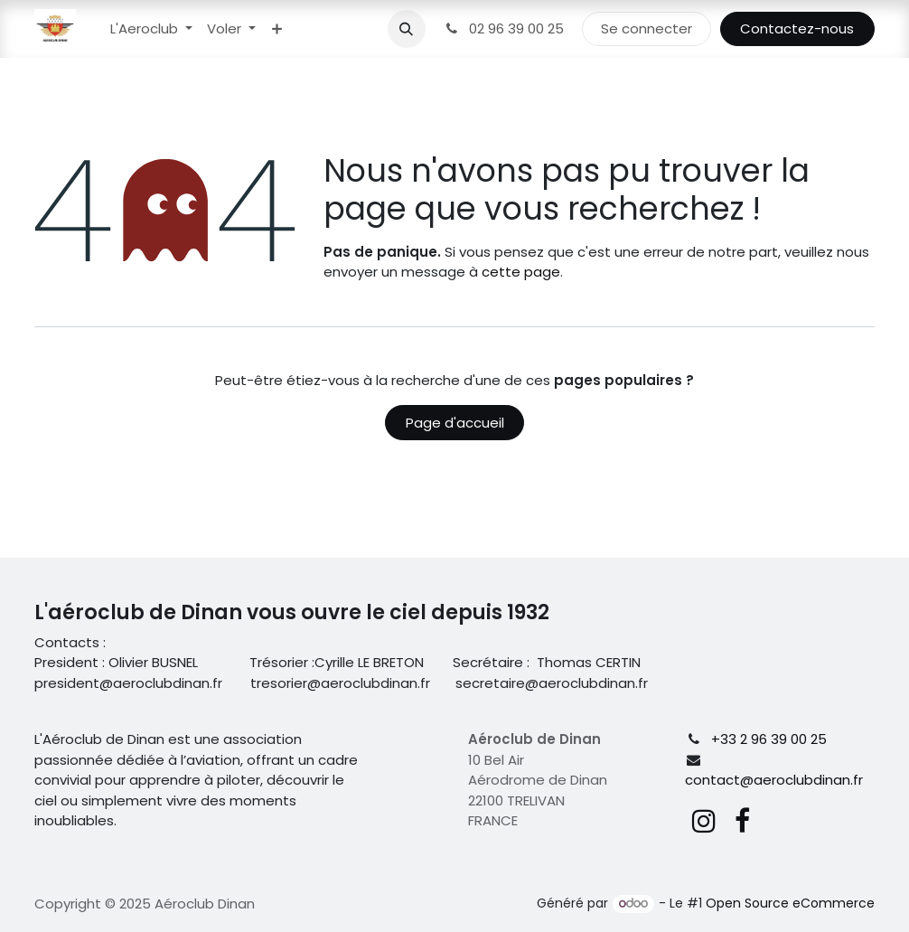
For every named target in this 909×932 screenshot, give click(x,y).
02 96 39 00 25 (504, 28)
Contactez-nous (797, 28)
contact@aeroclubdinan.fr (774, 779)
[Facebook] (742, 821)
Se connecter (646, 28)
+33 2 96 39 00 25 (769, 739)
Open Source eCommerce (790, 903)
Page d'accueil (455, 422)
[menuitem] (151, 29)
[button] (407, 29)
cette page (521, 271)
